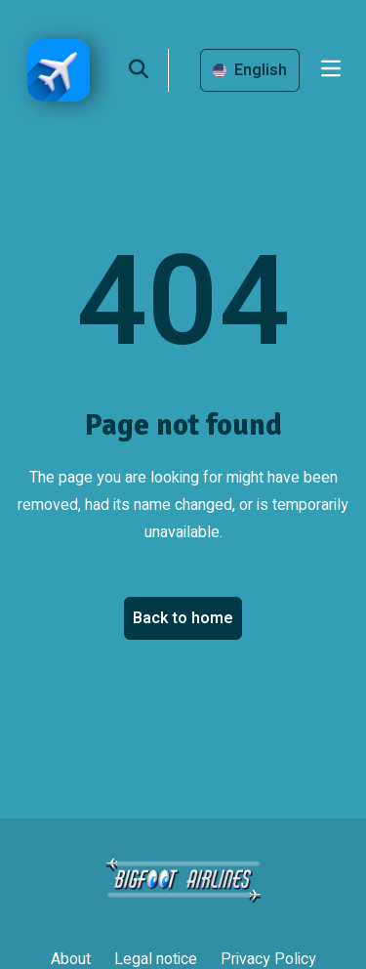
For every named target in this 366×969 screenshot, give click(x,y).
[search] (149, 70)
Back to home (183, 618)
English (250, 70)
